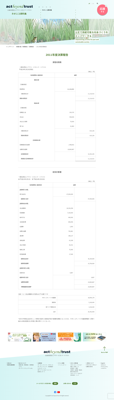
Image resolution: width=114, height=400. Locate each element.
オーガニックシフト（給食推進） (46, 366)
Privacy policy (104, 366)
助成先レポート (41, 371)
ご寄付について (90, 363)
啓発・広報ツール (74, 366)
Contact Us (103, 368)
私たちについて (43, 7)
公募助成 (54, 7)
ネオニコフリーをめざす (76, 373)
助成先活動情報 (11, 365)
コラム (20, 366)
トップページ (10, 47)
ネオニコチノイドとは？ (76, 365)
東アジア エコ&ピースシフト (44, 370)
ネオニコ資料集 (77, 7)
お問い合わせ (89, 7)
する (102, 10)
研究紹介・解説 (74, 368)
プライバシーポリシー (91, 365)
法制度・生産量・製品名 (76, 370)
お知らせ (9, 363)
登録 (55, 383)
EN (93, 3)
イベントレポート (62, 365)
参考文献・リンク (74, 375)
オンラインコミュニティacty (25, 368)
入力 (75, 383)
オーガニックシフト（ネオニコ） (46, 365)
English (103, 363)
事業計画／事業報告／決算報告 (25, 47)
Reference (103, 365)
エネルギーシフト (42, 368)
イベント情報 (64, 7)
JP (89, 3)
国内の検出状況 (74, 371)
